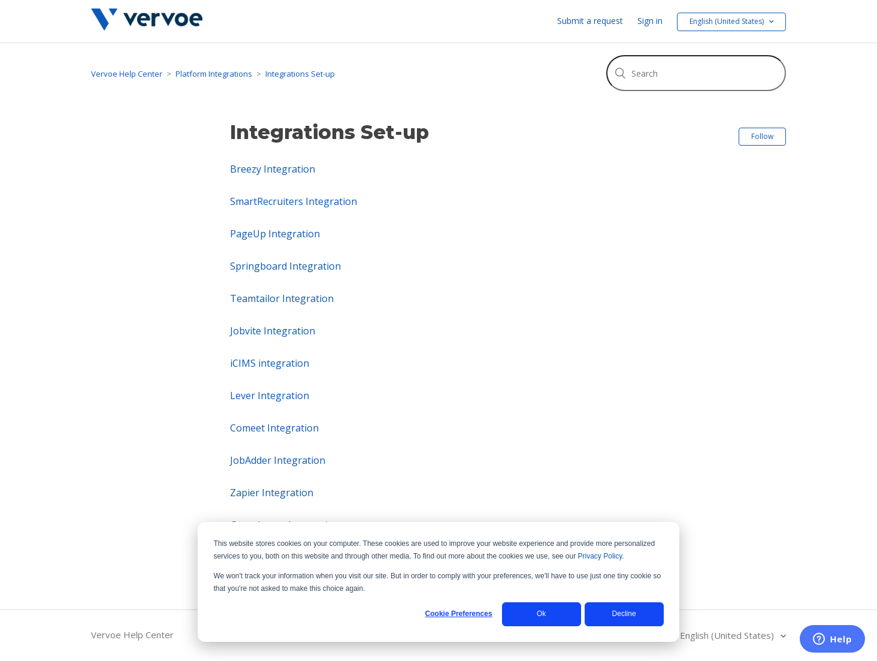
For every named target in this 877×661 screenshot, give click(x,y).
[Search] (696, 73)
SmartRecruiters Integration (293, 201)
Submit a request (590, 20)
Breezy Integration (272, 169)
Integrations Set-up (300, 73)
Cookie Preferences (458, 613)
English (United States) (728, 635)
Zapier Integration (271, 492)
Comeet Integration (274, 427)
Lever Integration (269, 395)
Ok (541, 613)
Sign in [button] (650, 20)
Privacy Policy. (601, 556)
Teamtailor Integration (282, 298)
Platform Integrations (214, 73)
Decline (624, 613)
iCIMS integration (269, 363)
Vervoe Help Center (126, 73)
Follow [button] (762, 136)
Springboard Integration (285, 266)
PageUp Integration (275, 233)
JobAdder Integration (277, 460)
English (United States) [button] (727, 21)
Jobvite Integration (272, 330)
